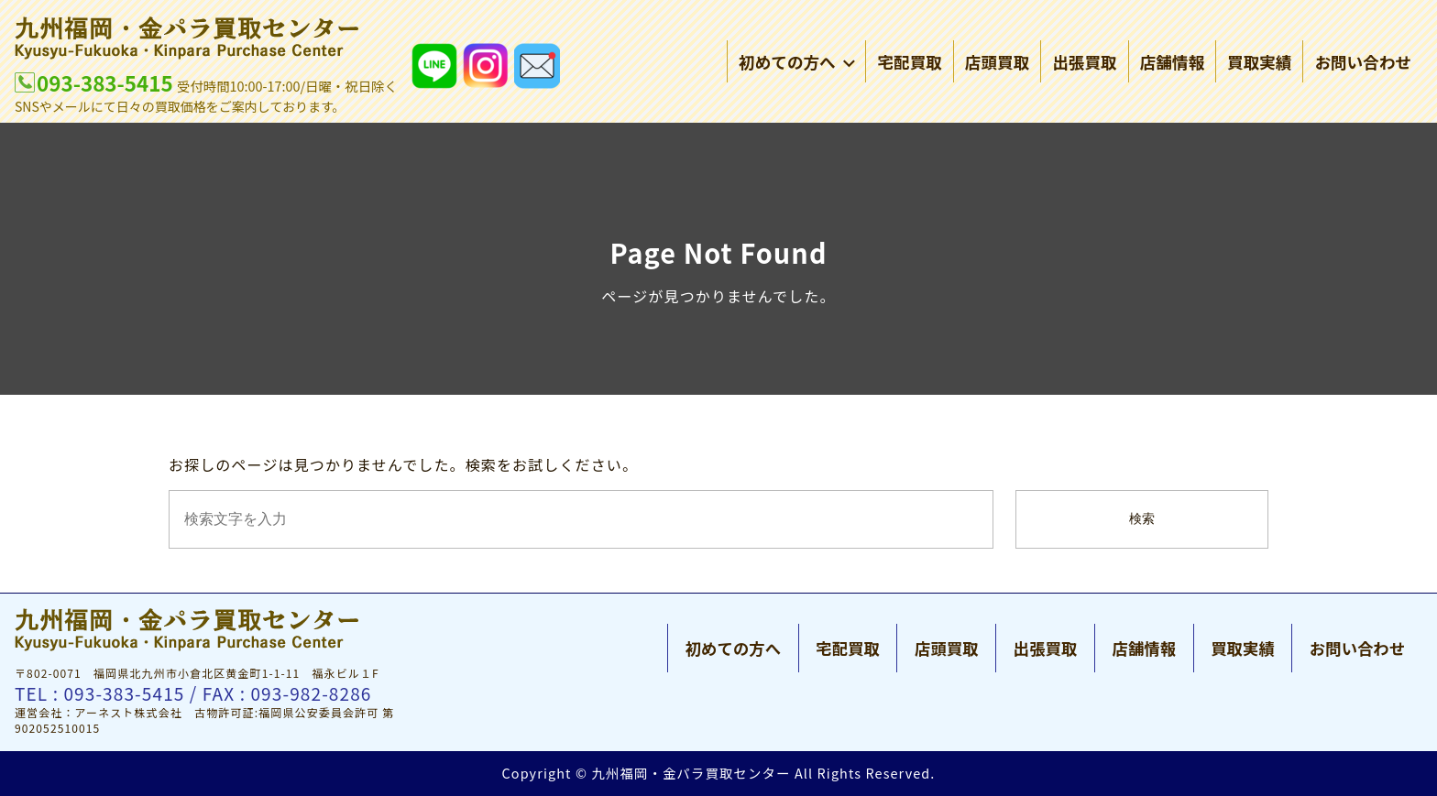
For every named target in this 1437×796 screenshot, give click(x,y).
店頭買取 (997, 63)
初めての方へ (796, 63)
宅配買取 (909, 63)
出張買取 (1084, 63)
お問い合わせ (1362, 63)
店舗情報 (1172, 63)
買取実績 (1259, 63)
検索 (1142, 519)
